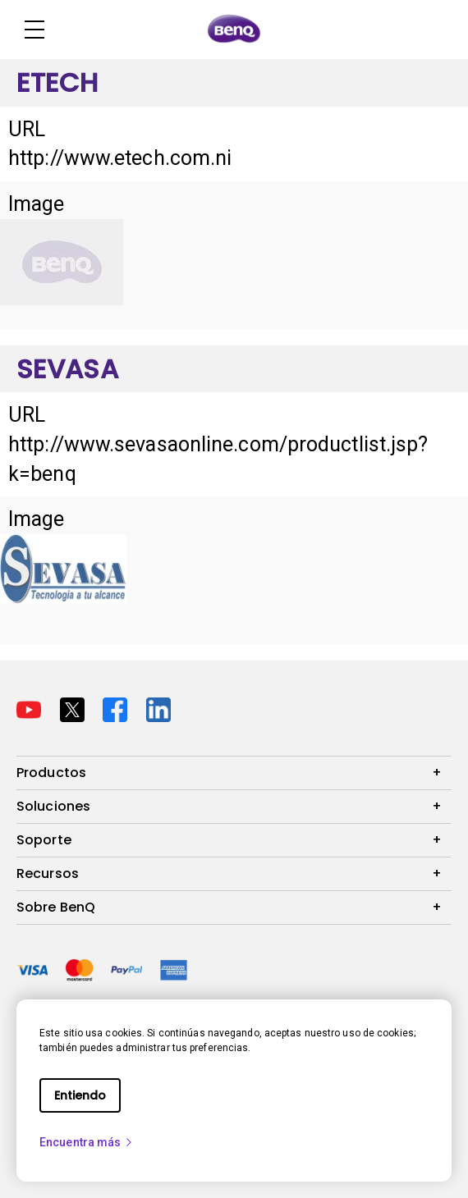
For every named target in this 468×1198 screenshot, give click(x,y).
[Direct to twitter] (75, 708)
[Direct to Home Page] (234, 29)
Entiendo (80, 1095)
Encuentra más (86, 1142)
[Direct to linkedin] (158, 708)
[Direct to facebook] (118, 708)
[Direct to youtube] (31, 708)
